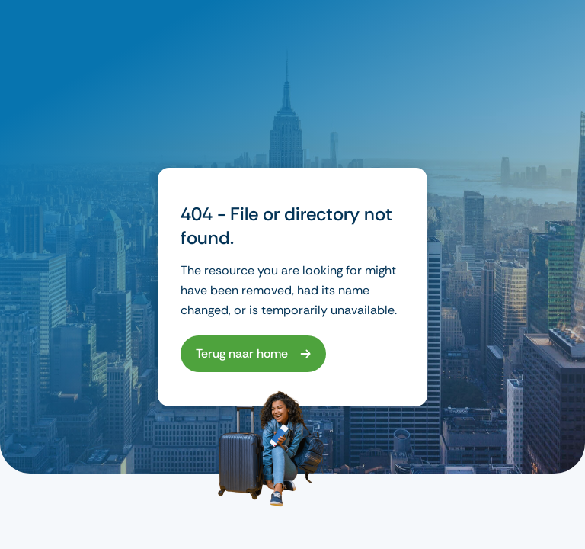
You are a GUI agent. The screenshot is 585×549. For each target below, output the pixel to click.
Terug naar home (242, 353)
